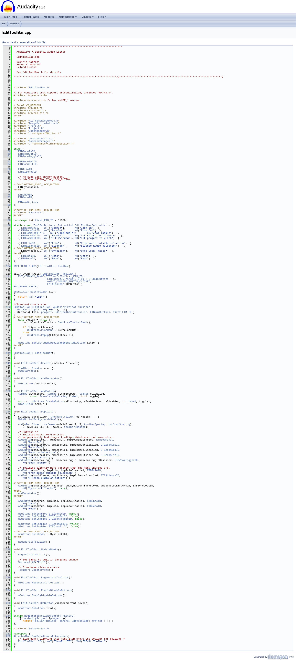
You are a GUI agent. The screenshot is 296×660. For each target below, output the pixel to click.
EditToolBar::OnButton (37, 603)
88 (7, 225)
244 (7, 616)
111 (7, 276)
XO (76, 228)
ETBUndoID (25, 195)
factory (68, 616)
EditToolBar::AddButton (38, 391)
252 (7, 636)
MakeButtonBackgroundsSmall (38, 419)
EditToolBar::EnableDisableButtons (46, 590)
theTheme (56, 417)
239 (7, 603)
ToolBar (63, 266)
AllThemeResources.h (43, 120)
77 (7, 197)
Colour (68, 417)
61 (7, 156)
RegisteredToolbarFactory (42, 616)
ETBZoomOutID (27, 154)
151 (7, 378)
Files (102, 16)
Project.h (36, 128)
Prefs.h (34, 126)
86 (7, 220)
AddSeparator (27, 493)
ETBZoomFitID (27, 164)
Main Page (10, 16)
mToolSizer (25, 383)
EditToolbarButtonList (91, 225)
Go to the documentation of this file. (24, 42)
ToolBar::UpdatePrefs (33, 570)
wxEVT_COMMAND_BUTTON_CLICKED (68, 281)
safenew (49, 424)
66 (7, 169)
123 (7, 307)
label (74, 396)
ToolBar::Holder (44, 621)
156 (7, 391)
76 (7, 195)
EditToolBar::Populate (37, 411)
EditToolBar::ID (29, 641)
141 (7, 353)
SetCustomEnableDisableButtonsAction (59, 343)
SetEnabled (39, 514)
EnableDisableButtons (47, 595)
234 (7, 590)
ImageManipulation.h (43, 123)
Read (84, 322)
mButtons (33, 330)
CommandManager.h (41, 141)
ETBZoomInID (26, 151)
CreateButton (55, 401)
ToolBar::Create (29, 368)
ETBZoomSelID (27, 161)
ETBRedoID (25, 197)
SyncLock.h (36, 212)
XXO (78, 641)
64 (7, 164)
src (3, 23)
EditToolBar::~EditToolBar (33, 353)
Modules (49, 16)
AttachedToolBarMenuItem (31, 636)
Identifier (21, 291)
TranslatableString (53, 396)
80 (7, 205)
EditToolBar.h (39, 87)
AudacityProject (64, 307)
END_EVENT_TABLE (25, 286)
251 (7, 633)
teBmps (22, 394)
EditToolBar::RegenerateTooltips (45, 577)
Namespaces (68, 16)
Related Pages (30, 16)
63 (7, 161)
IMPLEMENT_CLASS (25, 266)
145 (7, 363)
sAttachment (58, 636)
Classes (87, 16)
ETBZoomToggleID (29, 156)
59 (7, 151)
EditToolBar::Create (35, 363)
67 (7, 172)
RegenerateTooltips (32, 542)
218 (7, 549)
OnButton (38, 608)
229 (7, 577)
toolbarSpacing (94, 424)
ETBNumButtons (28, 202)
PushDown (47, 330)
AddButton (25, 440)
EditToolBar (46, 266)
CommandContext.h (41, 138)
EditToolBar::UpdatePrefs (39, 549)
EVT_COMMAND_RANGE (31, 276)
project (84, 307)
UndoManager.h (39, 131)
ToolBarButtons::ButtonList (53, 225)
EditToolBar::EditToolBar (32, 307)
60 (7, 154)
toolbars (14, 23)
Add (20, 424)
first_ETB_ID (44, 220)
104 (7, 266)
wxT (46, 228)
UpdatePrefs (26, 371)
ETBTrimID (25, 169)
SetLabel (24, 562)
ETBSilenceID (27, 172)
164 (7, 411)
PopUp (45, 335)
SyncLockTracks (68, 322)
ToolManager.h (39, 628)
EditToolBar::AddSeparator (40, 378)
